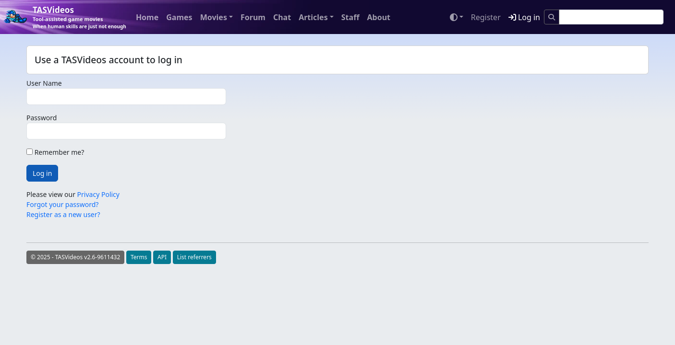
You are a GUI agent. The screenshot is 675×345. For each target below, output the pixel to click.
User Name (44, 83)
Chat (282, 17)
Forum (253, 17)
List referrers (194, 257)
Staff (350, 17)
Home (147, 17)
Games (179, 17)
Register (486, 17)
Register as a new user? (63, 214)
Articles (313, 17)
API (162, 257)
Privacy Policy (98, 194)
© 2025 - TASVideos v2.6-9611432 (75, 257)
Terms (139, 257)
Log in (524, 17)
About (378, 17)
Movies (213, 17)
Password (41, 117)
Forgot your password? (62, 204)
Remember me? (55, 152)
